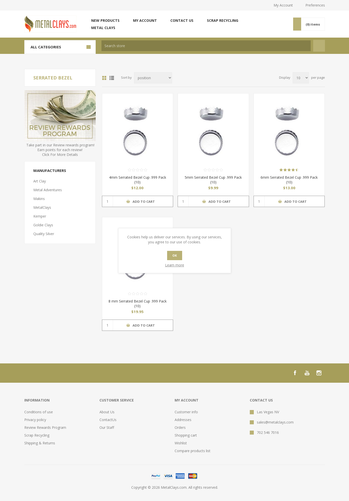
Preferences (315, 5)
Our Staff (106, 427)
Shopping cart (186, 435)
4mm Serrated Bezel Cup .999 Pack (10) (137, 179)
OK (174, 255)
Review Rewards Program (45, 427)
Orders (180, 427)
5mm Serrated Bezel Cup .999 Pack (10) (213, 179)
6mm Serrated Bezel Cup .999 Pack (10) (289, 179)
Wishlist (181, 443)
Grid (104, 78)
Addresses (183, 419)
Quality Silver (43, 233)
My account (145, 20)
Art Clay (39, 181)
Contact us (181, 20)
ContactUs (108, 419)
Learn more (174, 265)
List (111, 78)
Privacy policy (35, 419)
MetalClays (42, 207)
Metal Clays (103, 27)
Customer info (186, 412)
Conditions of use (38, 412)
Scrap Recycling (222, 20)
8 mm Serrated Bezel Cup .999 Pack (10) (137, 303)
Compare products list (192, 450)
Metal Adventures (47, 189)
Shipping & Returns (39, 443)
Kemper (39, 216)
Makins (39, 198)
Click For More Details (60, 154)
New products (105, 20)
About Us (106, 412)
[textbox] (206, 45)
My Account (283, 5)
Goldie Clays (43, 225)
